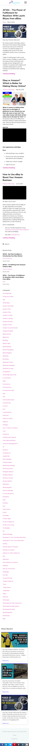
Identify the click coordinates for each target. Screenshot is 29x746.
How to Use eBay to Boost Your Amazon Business (13, 177)
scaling (5, 543)
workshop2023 (7, 612)
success (5, 575)
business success (8, 368)
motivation (6, 484)
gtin (4, 409)
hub (4, 431)
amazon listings (8, 318)
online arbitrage (8, 490)
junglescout (7, 453)
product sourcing (8, 525)
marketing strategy (9, 465)
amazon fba (6, 309)
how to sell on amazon (10, 428)
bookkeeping (7, 346)
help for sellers (8, 418)
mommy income (8, 478)
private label (7, 518)
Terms (14, 742)
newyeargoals (7, 487)
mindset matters (8, 475)
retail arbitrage (7, 534)
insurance (6, 434)
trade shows (7, 587)
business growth (8, 362)
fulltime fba (7, 403)
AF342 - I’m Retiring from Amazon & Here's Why (14, 265)
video (4, 593)
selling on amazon (9, 550)
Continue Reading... (9, 73)
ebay (4, 22)
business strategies (9, 365)
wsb (4, 618)
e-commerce (7, 378)
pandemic (6, 496)
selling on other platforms (11, 553)
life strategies (7, 459)
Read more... (5, 660)
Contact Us (14, 739)
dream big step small (9, 375)
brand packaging (8, 349)
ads (4, 299)
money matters (7, 481)
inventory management (10, 443)
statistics (5, 565)
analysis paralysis (8, 331)
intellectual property (9, 437)
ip (3, 446)
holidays (5, 425)
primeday (6, 515)
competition (6, 371)
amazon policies (8, 321)
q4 (4, 531)
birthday (5, 340)
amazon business (7, 258)
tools (4, 584)
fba (4, 396)
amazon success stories (10, 328)
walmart (5, 597)
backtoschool (7, 334)
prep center (6, 509)
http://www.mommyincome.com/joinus (17, 229)
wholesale (6, 600)
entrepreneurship (8, 390)
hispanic (5, 421)
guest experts (7, 412)
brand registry (7, 353)
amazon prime (7, 324)
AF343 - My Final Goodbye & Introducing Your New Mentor (13, 255)
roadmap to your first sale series (13, 540)
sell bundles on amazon (10, 547)
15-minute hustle (8, 296)
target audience (8, 581)
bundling (6, 359)
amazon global (7, 315)
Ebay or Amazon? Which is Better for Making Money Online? (14, 83)
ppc (4, 506)
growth (5, 406)
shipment (6, 559)
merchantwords (8, 468)
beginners (6, 337)
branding (5, 356)
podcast (5, 503)
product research (8, 522)
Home (14, 735)
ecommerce (6, 384)
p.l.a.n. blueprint (8, 493)
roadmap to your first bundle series (14, 537)
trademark (6, 590)
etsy (4, 393)
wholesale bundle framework (12, 603)
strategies (6, 572)
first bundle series (8, 400)
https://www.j (15, 234)
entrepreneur (7, 387)
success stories (7, 578)
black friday (6, 343)
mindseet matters (8, 471)
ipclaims (5, 450)
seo (4, 556)
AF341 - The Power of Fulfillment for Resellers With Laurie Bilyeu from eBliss (14, 14)
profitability (6, 528)
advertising (6, 303)
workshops (6, 615)
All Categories (7, 293)
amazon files (7, 89)
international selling (9, 440)
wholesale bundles (9, 609)
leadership (6, 456)
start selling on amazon (10, 562)
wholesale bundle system (11, 606)
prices (4, 512)
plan (4, 500)
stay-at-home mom (9, 568)
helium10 (6, 415)
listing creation (7, 462)
